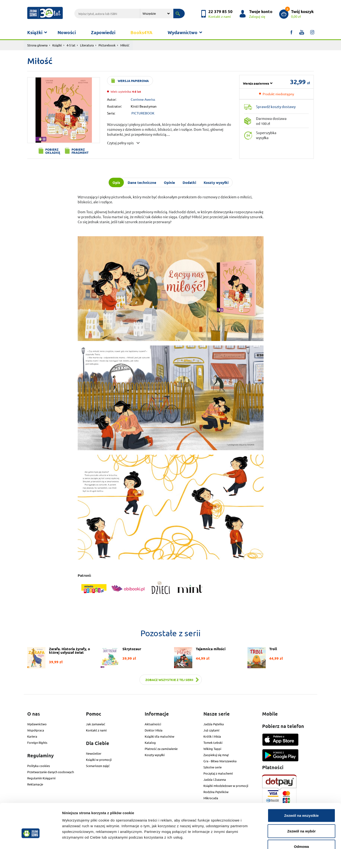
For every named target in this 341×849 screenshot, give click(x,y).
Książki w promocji (99, 760)
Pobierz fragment (80, 151)
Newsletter (93, 753)
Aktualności (153, 724)
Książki (34, 32)
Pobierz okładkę (52, 151)
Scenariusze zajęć (98, 766)
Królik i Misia (212, 736)
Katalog (150, 742)
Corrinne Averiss (143, 99)
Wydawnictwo (182, 32)
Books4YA (141, 32)
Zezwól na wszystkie (301, 787)
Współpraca (35, 730)
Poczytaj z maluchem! (218, 773)
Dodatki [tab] (189, 182)
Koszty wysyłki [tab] (216, 182)
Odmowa (301, 818)
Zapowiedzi (103, 32)
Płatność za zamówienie (161, 749)
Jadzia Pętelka (213, 724)
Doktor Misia (153, 730)
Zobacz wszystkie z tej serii (169, 680)
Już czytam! (211, 730)
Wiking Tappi (212, 749)
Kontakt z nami (96, 730)
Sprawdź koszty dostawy (276, 106)
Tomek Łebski (212, 742)
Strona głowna (37, 45)
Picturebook (107, 45)
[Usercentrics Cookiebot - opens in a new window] (30, 839)
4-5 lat (71, 45)
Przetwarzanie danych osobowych (50, 772)
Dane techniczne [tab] (142, 182)
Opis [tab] (116, 182)
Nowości (67, 32)
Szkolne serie (212, 767)
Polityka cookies (38, 766)
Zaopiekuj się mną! (216, 755)
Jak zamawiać (95, 724)
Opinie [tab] (169, 182)
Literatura (87, 45)
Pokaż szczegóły (252, 840)
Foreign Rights (37, 742)
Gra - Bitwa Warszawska (220, 761)
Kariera (32, 736)
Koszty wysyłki (155, 755)
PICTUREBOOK (142, 113)
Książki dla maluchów (159, 736)
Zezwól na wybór (301, 802)
